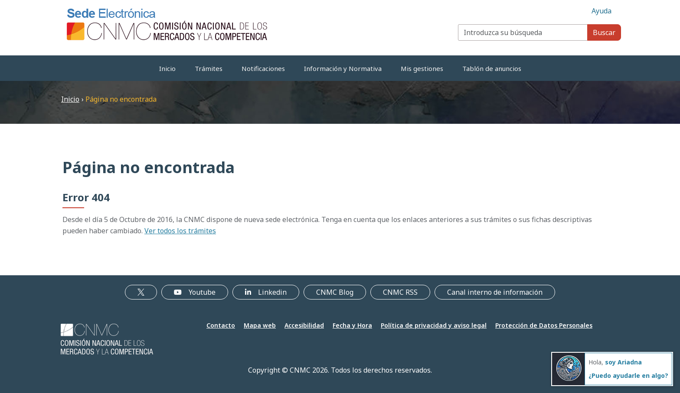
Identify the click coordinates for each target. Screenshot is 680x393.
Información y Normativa (343, 68)
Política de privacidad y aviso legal (434, 325)
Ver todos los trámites (180, 230)
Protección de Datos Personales (543, 325)
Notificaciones (263, 68)
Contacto (220, 325)
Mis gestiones (422, 68)
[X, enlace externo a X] (141, 292)
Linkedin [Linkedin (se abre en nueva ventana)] (266, 292)
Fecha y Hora (352, 325)
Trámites (208, 68)
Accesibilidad (304, 325)
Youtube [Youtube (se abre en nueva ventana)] (195, 292)
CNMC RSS (400, 292)
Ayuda (601, 11)
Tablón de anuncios (491, 68)
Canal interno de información (495, 292)
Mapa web (260, 325)
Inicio (167, 68)
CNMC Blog (334, 292)
